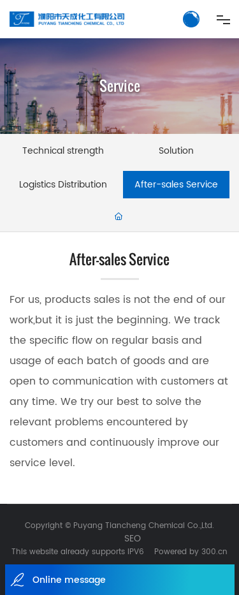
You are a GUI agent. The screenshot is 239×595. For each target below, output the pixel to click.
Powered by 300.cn (191, 552)
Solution (176, 150)
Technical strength (63, 150)
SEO (132, 539)
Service (119, 85)
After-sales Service (176, 184)
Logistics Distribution (63, 184)
